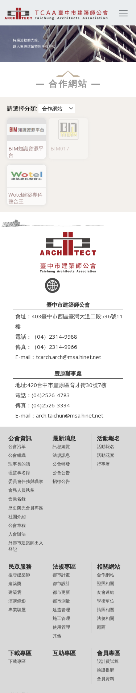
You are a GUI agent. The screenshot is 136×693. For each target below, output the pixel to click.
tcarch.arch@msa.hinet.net (68, 310)
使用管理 (61, 580)
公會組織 (17, 408)
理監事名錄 (19, 426)
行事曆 (103, 417)
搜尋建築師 (19, 528)
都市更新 (61, 545)
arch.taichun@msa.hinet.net (69, 368)
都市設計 (61, 536)
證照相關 (105, 536)
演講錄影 (17, 554)
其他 (57, 589)
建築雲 (14, 545)
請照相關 (105, 563)
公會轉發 (61, 417)
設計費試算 (108, 614)
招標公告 (61, 434)
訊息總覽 (61, 399)
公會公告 (61, 426)
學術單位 (105, 554)
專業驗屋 (17, 563)
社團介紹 (17, 470)
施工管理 (61, 571)
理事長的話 (19, 417)
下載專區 (17, 614)
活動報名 (105, 399)
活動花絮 (105, 408)
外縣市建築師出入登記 (25, 499)
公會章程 (17, 478)
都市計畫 (61, 528)
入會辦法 (17, 487)
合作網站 (105, 528)
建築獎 (14, 536)
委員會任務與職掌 (25, 434)
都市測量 (61, 554)
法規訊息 (61, 408)
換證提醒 (105, 623)
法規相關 (105, 571)
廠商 (101, 580)
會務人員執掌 (21, 443)
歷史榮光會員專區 (25, 461)
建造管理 (61, 563)
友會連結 (105, 545)
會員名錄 (17, 452)
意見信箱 (17, 657)
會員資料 (105, 632)
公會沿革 (17, 399)
